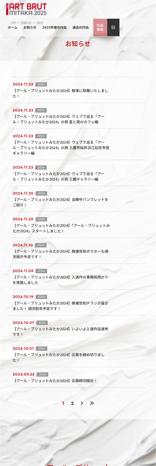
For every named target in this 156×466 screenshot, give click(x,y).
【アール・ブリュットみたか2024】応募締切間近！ (106, 320)
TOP (13, 23)
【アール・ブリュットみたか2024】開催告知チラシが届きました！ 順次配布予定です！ (106, 262)
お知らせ (76, 9)
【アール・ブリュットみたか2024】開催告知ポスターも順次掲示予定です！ (106, 224)
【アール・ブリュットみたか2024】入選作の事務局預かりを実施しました (106, 243)
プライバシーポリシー (78, 438)
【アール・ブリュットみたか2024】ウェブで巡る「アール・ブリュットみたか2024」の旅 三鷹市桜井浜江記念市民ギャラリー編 (106, 133)
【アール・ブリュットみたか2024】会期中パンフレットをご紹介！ (106, 180)
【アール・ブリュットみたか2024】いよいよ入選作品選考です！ (106, 282)
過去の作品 (118, 9)
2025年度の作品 (96, 9)
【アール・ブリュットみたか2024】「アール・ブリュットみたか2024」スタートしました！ (106, 202)
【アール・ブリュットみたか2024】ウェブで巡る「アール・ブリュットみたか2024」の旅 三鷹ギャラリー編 (106, 158)
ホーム (62, 9)
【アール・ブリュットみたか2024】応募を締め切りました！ (106, 301)
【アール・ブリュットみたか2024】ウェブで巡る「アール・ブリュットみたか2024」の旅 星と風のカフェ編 (106, 108)
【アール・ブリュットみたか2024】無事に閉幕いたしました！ (106, 86)
